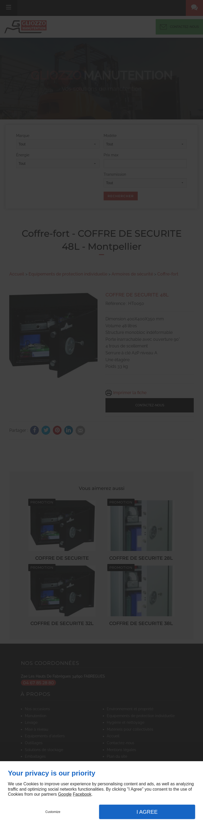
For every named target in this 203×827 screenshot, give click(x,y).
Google (65, 794)
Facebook (82, 794)
